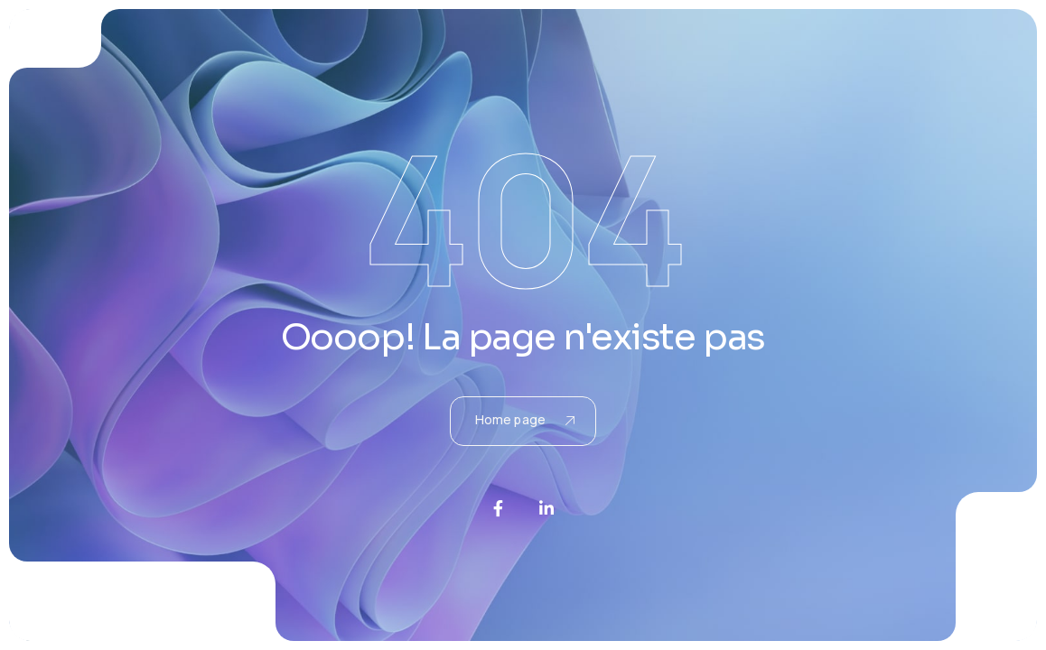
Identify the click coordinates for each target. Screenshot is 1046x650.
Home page (524, 419)
